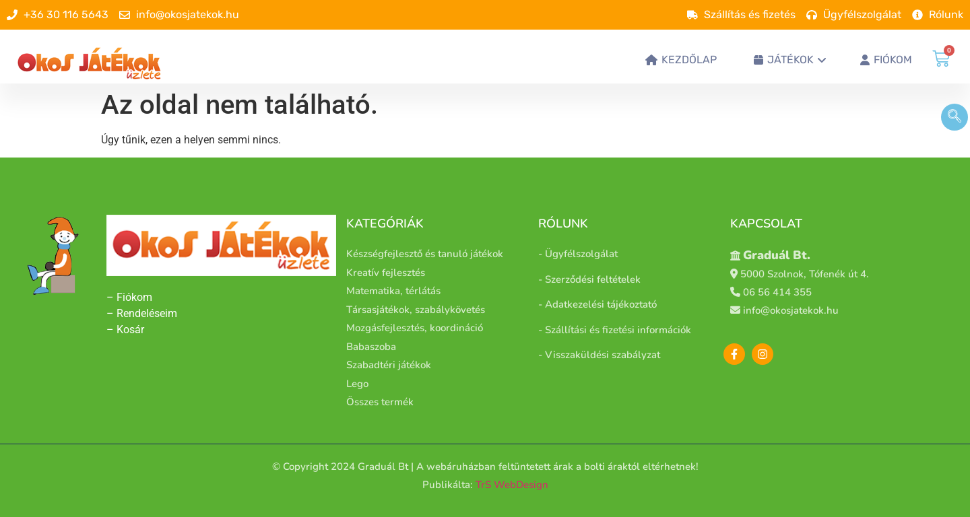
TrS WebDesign (512, 484)
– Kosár (125, 329)
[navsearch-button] (954, 117)
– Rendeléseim (141, 313)
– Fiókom (130, 297)
